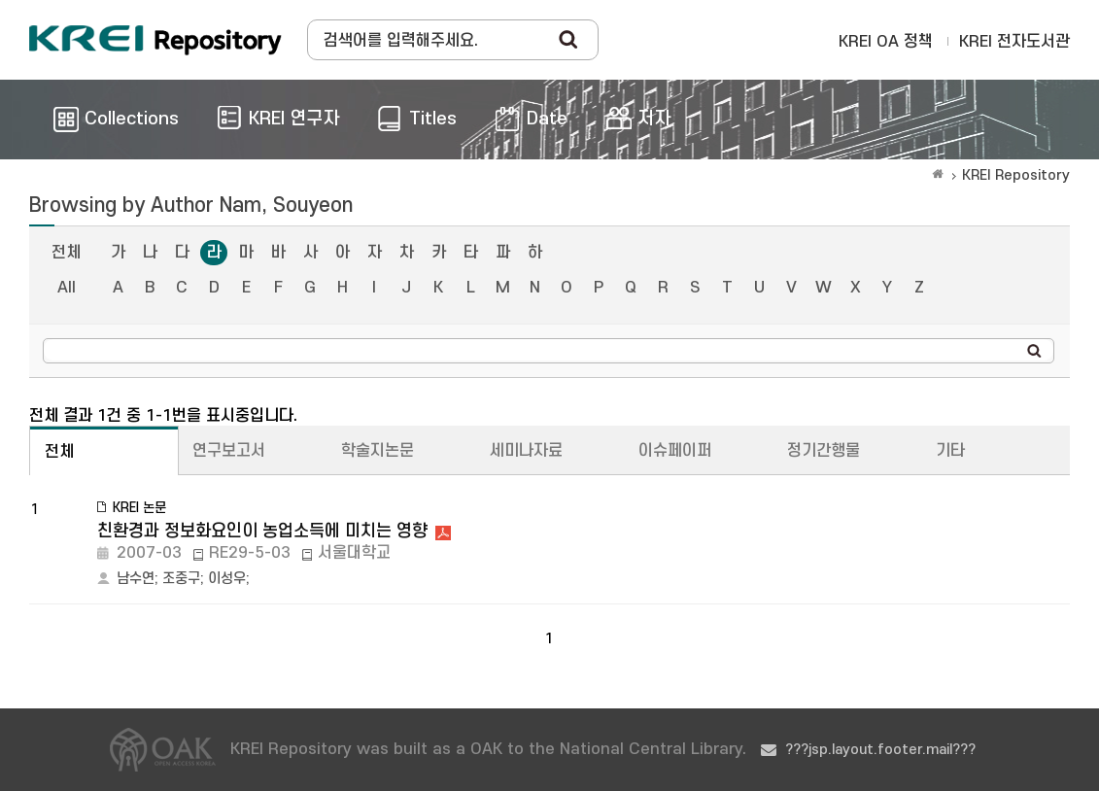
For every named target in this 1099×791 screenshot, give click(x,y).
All (66, 287)
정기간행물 (823, 451)
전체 (66, 252)
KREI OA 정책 (886, 42)
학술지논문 (377, 451)
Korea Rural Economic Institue (155, 40)
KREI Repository (1016, 175)
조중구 (181, 578)
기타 (950, 451)
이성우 (227, 578)
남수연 (136, 578)
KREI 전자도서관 (1014, 42)
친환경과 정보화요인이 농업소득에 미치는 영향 (262, 531)
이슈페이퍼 (674, 451)
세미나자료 (526, 451)
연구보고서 (228, 451)
